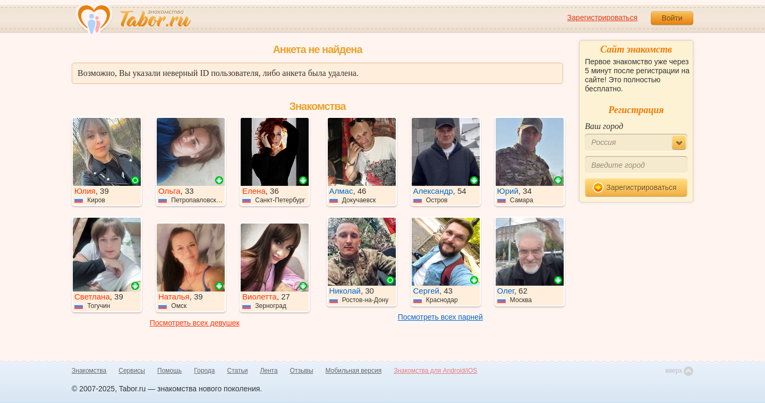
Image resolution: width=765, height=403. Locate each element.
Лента (268, 370)
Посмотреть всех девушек (195, 323)
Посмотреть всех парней (440, 317)
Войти (671, 18)
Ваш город (604, 126)
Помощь (169, 370)
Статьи (237, 370)
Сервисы (131, 370)
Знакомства (89, 370)
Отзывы (301, 370)
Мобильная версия (354, 370)
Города (204, 370)
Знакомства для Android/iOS (435, 370)
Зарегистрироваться (602, 17)
